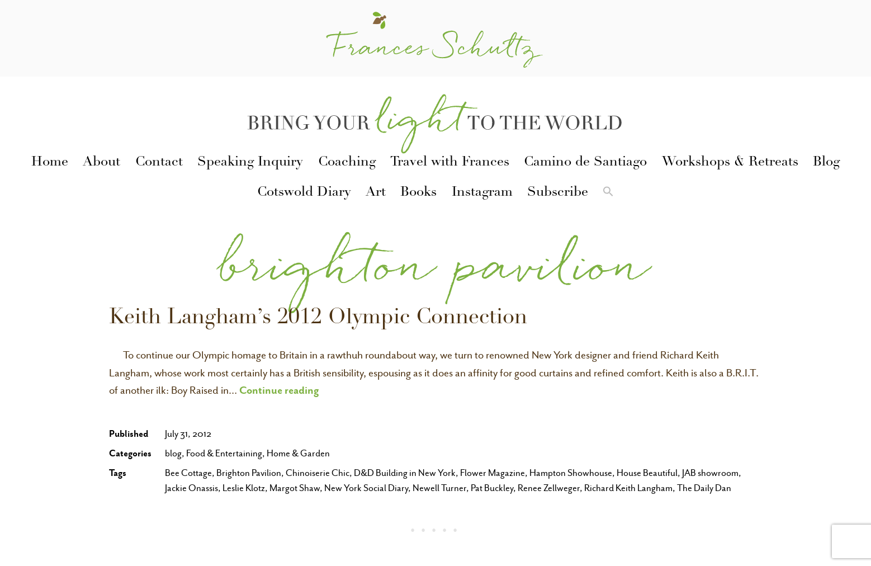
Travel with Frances (449, 162)
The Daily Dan (704, 488)
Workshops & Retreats (730, 162)
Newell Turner (439, 488)
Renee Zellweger (549, 488)
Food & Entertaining (224, 453)
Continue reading (279, 390)
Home (49, 162)
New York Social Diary (366, 488)
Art (376, 193)
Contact (159, 162)
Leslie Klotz (244, 488)
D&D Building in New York (405, 473)
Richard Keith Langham (628, 488)
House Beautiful (647, 473)
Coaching (347, 162)
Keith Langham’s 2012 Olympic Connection (318, 318)
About (101, 162)
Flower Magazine (492, 473)
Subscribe (557, 193)
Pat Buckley (492, 488)
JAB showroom (710, 473)
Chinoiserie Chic (317, 473)
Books (418, 193)
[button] (608, 193)
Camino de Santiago (585, 162)
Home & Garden (298, 453)
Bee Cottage (188, 473)
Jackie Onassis (191, 488)
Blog (826, 162)
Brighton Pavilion (248, 473)
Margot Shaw (294, 488)
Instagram (482, 193)
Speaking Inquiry (250, 162)
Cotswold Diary (304, 193)
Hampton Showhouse (570, 473)
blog (173, 453)
